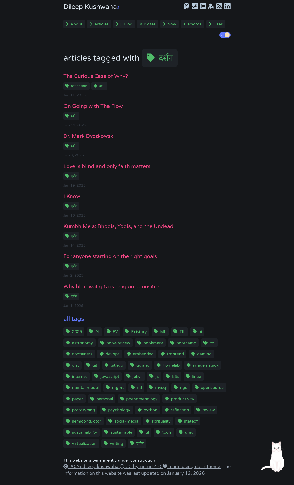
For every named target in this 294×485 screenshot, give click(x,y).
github (117, 365)
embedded (143, 353)
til (147, 432)
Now (171, 24)
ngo (183, 387)
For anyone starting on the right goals (110, 256)
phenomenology (142, 398)
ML (163, 331)
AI (97, 331)
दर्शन (166, 58)
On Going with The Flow (93, 106)
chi (212, 342)
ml (139, 387)
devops (113, 353)
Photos (195, 24)
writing (116, 443)
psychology (119, 409)
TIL (182, 331)
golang (142, 365)
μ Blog (126, 24)
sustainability (84, 432)
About (76, 24)
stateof (191, 421)
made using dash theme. (194, 466)
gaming (204, 353)
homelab (171, 365)
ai (200, 331)
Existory (139, 331)
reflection (79, 86)
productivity (182, 398)
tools (167, 432)
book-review (118, 342)
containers (82, 353)
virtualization (84, 443)
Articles (101, 24)
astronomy (82, 342)
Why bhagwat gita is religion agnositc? (111, 287)
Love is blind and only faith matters (106, 166)
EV (115, 331)
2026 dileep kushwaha (94, 466)
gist (75, 365)
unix (189, 432)
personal (104, 398)
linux (196, 376)
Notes (150, 24)
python (150, 409)
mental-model (85, 387)
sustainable (121, 432)
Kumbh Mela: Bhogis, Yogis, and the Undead (118, 226)
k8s (175, 376)
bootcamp (186, 342)
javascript (109, 376)
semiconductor (86, 421)
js (157, 376)
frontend (175, 353)
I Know (71, 196)
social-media (126, 421)
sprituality (161, 421)
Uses (218, 24)
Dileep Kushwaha (93, 7)
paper (77, 398)
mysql (161, 387)
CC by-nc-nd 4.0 (143, 466)
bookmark (153, 342)
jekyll (137, 376)
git (94, 365)
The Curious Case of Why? (95, 76)
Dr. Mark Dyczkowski (89, 136)
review (208, 409)
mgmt (118, 387)
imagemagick (206, 365)
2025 (77, 331)
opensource (212, 387)
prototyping (83, 409)
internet (79, 376)
